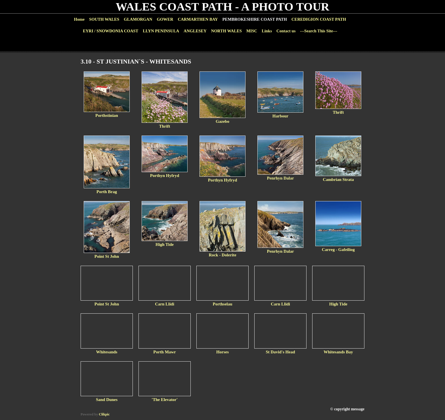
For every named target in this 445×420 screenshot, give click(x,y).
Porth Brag (106, 191)
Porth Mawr (164, 352)
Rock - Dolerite (222, 255)
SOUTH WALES (104, 19)
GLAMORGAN (138, 19)
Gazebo (222, 121)
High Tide (165, 244)
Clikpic (104, 414)
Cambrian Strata (338, 179)
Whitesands (106, 352)
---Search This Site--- (318, 31)
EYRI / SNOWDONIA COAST (110, 31)
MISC (251, 31)
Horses (222, 352)
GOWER (165, 19)
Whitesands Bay (338, 352)
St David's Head (280, 352)
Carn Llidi (164, 304)
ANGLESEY (195, 31)
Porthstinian (106, 115)
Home (79, 19)
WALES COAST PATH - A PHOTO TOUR (222, 6)
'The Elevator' (165, 399)
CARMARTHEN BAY (198, 19)
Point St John (107, 256)
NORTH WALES (226, 31)
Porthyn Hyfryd (164, 175)
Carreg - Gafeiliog (338, 249)
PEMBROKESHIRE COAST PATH (254, 19)
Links (267, 31)
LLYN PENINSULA (161, 31)
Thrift (164, 126)
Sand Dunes (106, 399)
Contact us (285, 31)
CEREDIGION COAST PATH (318, 19)
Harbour (280, 116)
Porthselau (222, 304)
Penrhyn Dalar (280, 178)
